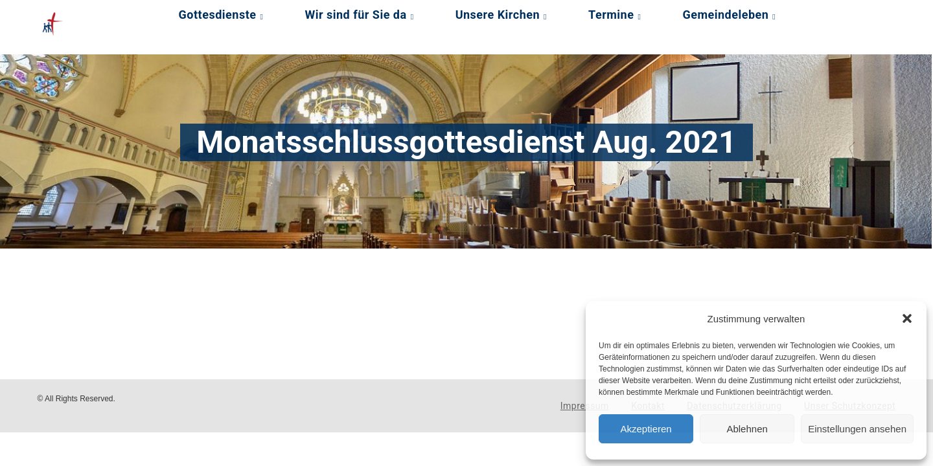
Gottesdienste (218, 14)
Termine (611, 14)
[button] (907, 318)
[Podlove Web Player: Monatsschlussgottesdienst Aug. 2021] (338, 295)
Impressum (584, 406)
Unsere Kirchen (497, 14)
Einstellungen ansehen (857, 428)
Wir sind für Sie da (355, 14)
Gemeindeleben (725, 14)
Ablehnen (746, 428)
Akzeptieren (645, 428)
